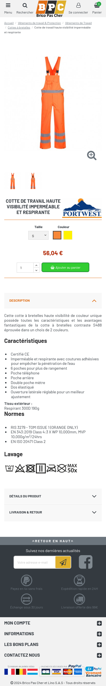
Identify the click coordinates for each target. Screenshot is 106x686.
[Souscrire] (63, 562)
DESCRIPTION (53, 300)
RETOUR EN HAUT (53, 541)
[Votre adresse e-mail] (34, 562)
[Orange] (57, 236)
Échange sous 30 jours (26, 607)
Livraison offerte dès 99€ (79, 607)
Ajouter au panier (65, 267)
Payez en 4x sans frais (26, 588)
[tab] (53, 300)
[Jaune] (68, 236)
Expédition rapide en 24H (79, 588)
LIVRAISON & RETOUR (53, 512)
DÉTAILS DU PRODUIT (53, 496)
